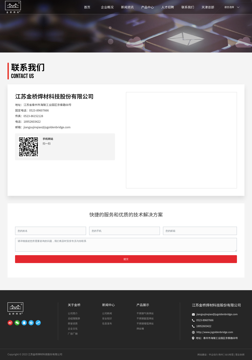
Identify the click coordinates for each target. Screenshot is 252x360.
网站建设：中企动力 (207, 354)
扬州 (220, 354)
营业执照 (239, 354)
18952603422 (32, 121)
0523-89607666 (39, 110)
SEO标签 (229, 354)
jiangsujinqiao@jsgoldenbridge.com (46, 127)
